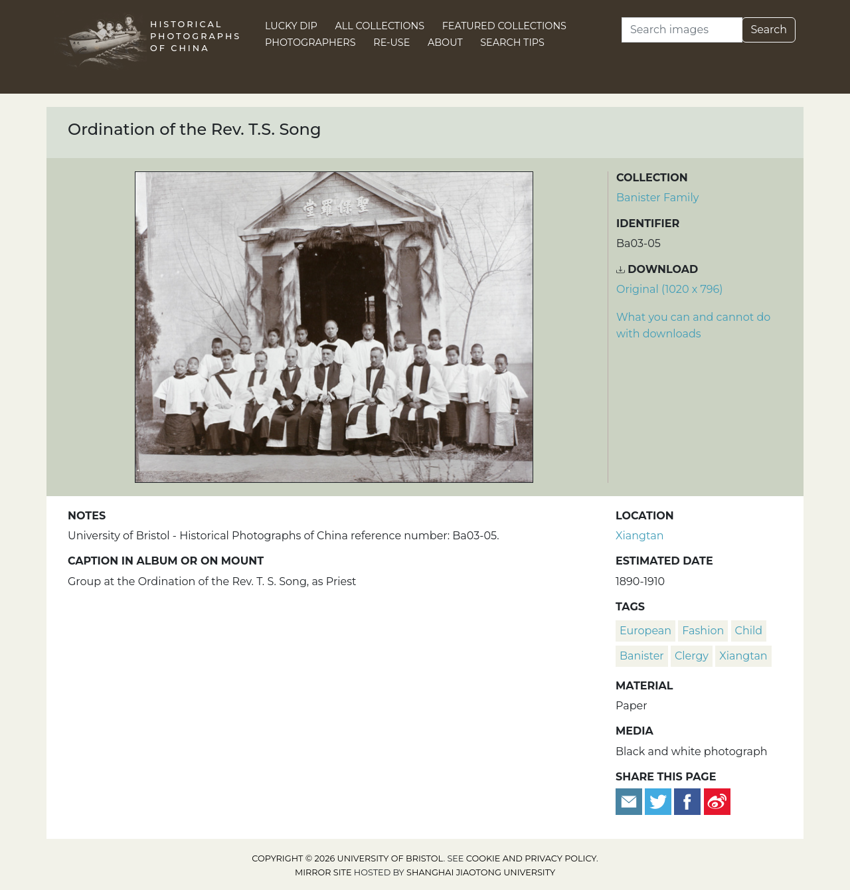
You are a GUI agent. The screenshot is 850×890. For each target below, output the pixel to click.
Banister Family (657, 197)
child (749, 630)
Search (768, 29)
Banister (642, 656)
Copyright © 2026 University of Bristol (347, 858)
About (445, 42)
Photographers (310, 42)
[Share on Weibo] (717, 801)
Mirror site (323, 872)
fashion (703, 630)
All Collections (380, 26)
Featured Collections (504, 26)
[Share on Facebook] (687, 801)
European (645, 630)
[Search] (682, 30)
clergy (692, 656)
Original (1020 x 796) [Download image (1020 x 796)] (669, 289)
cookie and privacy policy (531, 858)
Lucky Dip (291, 26)
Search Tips (512, 42)
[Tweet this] (659, 801)
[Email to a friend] (630, 801)
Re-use (391, 42)
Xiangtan (639, 535)
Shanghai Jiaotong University (480, 872)
